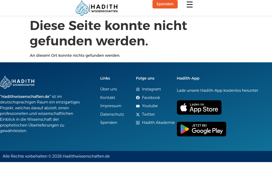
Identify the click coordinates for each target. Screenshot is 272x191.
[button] (190, 5)
